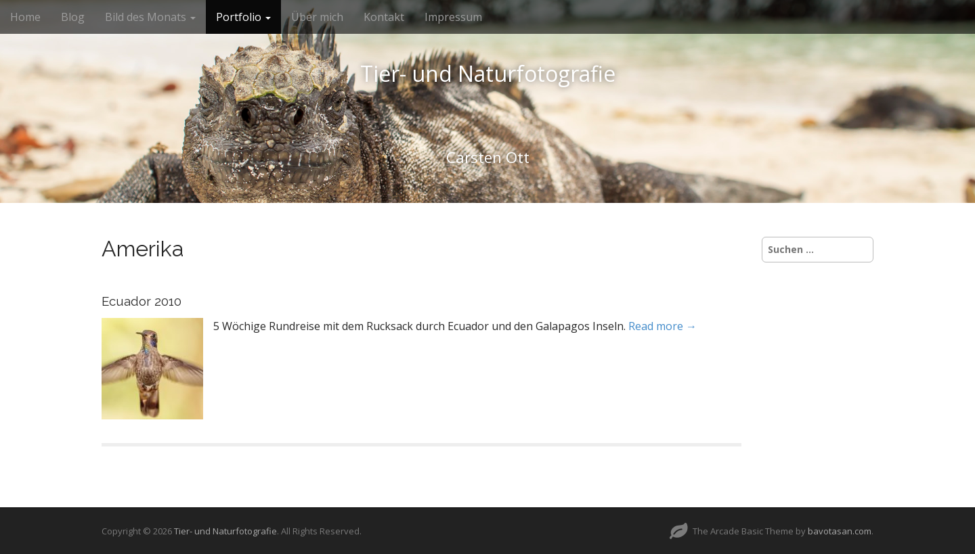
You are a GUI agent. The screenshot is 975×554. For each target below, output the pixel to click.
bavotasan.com (839, 531)
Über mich (317, 16)
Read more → (662, 326)
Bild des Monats (150, 16)
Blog (73, 16)
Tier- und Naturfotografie (487, 73)
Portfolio (243, 16)
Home (25, 16)
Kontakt (384, 16)
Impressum (453, 16)
